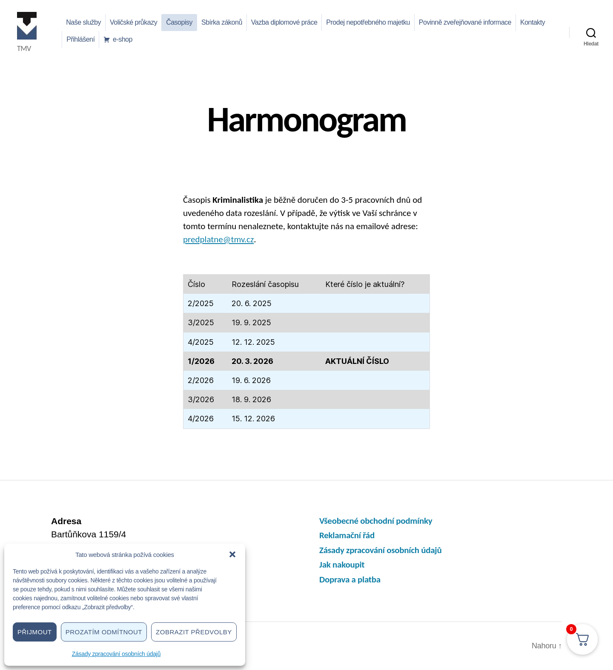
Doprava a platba (350, 579)
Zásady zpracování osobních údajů (116, 653)
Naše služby (83, 22)
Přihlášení (80, 39)
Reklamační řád (347, 535)
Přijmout (34, 632)
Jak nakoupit (341, 564)
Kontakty (532, 22)
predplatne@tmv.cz (218, 239)
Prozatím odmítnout (104, 632)
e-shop (122, 39)
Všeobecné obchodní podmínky (375, 520)
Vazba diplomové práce (284, 22)
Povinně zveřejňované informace (465, 22)
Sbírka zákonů (221, 22)
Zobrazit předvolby (194, 632)
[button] (232, 554)
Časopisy (179, 22)
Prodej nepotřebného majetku (368, 22)
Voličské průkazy (133, 22)
